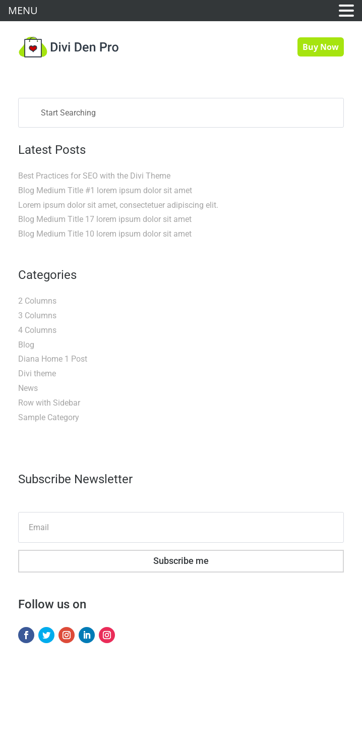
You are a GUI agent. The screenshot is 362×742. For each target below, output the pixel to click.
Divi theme (37, 373)
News (28, 388)
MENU (23, 10)
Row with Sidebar (49, 403)
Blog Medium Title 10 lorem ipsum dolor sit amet (105, 234)
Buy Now (321, 46)
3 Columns (37, 315)
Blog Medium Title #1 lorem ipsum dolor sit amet (105, 190)
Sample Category (48, 417)
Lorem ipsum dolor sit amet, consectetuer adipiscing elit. (118, 205)
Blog (26, 345)
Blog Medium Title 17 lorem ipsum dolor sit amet (105, 219)
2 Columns (37, 301)
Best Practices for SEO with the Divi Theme (94, 176)
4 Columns (37, 330)
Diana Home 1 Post (52, 359)
